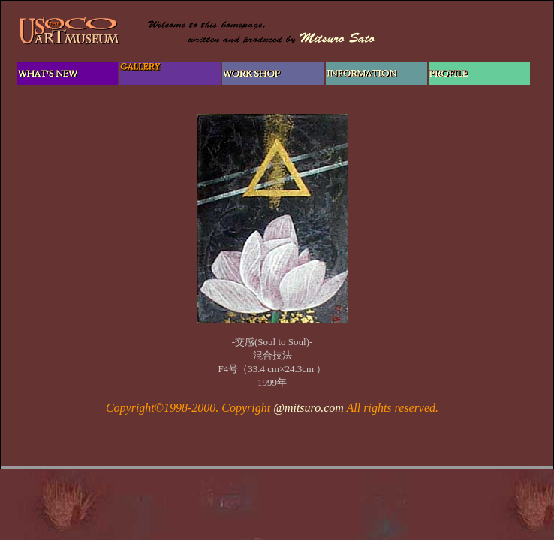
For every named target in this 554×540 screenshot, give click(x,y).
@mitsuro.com (308, 407)
